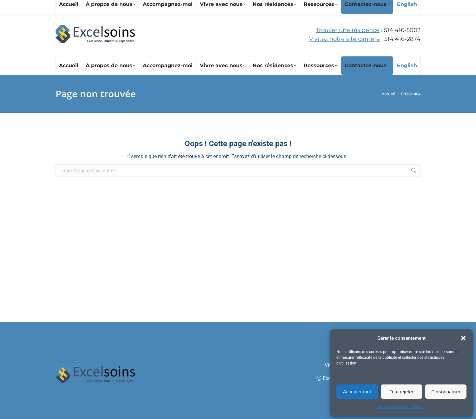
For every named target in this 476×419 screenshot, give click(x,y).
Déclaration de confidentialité (401, 406)
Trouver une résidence (348, 30)
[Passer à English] (406, 65)
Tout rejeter (401, 391)
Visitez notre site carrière (344, 38)
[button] (463, 338)
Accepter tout (357, 391)
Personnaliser (445, 391)
